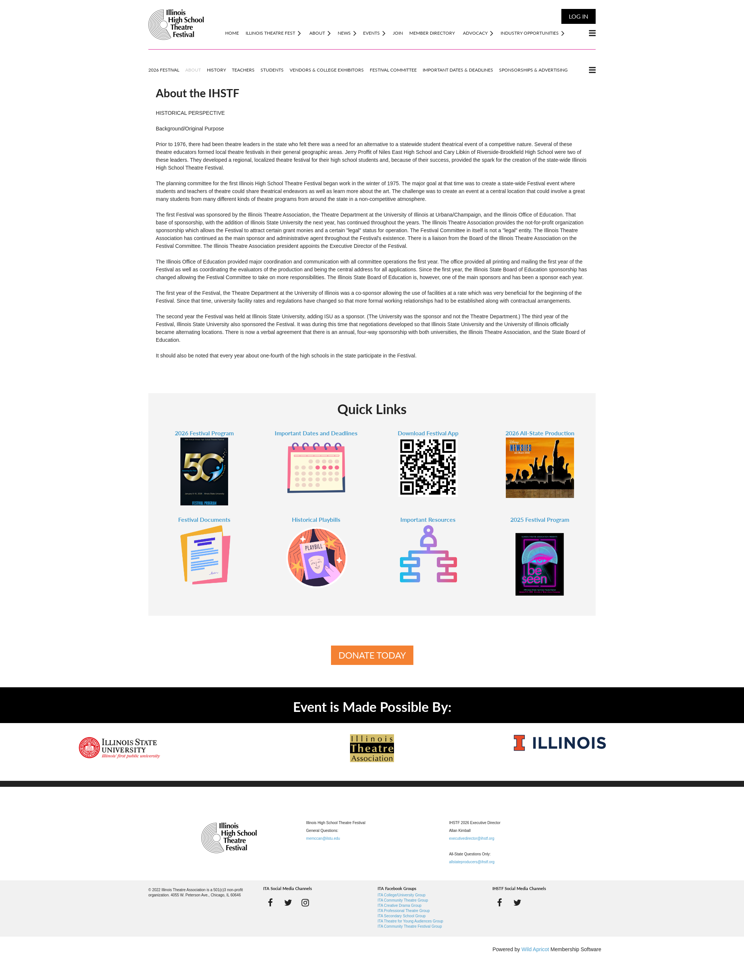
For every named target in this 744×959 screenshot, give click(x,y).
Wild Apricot (535, 949)
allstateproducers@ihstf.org (472, 862)
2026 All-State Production (539, 432)
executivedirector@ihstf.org (471, 838)
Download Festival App (428, 432)
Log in (578, 16)
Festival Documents (204, 519)
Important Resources (427, 519)
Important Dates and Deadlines (316, 432)
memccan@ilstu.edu (323, 838)
